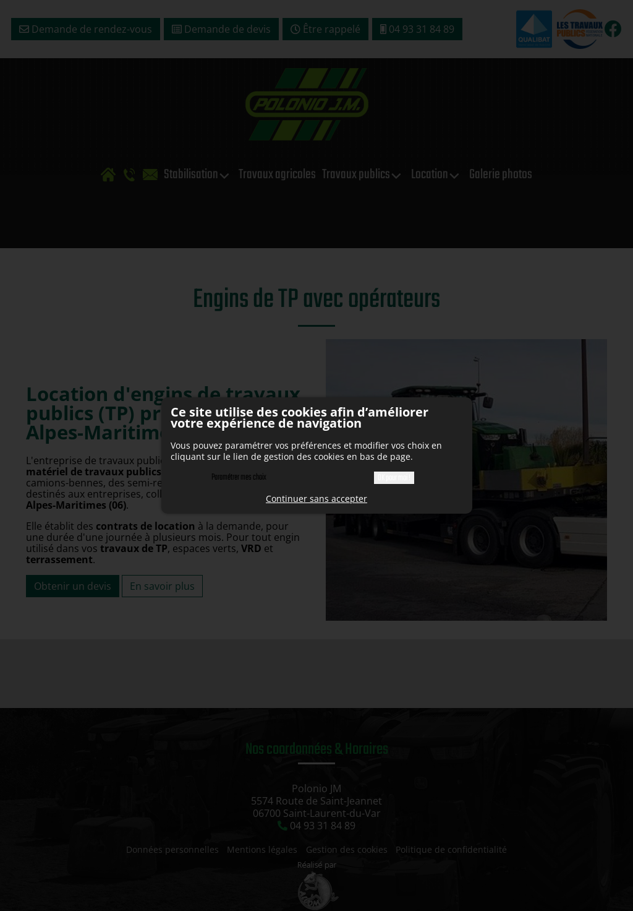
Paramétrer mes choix (239, 477)
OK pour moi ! (394, 478)
